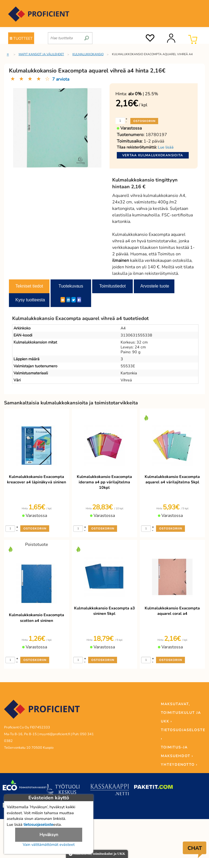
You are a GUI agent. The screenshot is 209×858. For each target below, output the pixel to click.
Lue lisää (166, 147)
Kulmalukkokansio (88, 54)
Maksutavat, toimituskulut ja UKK (97, 854)
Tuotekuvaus (70, 286)
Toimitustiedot (112, 286)
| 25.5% (143, 94)
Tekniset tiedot (29, 286)
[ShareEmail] (63, 299)
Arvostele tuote (154, 286)
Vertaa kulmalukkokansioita (152, 155)
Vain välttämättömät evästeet (49, 844)
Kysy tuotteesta (30, 300)
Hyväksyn (48, 835)
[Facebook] (79, 299)
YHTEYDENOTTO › (179, 764)
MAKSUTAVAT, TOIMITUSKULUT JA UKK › (181, 713)
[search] (86, 36)
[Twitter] (73, 299)
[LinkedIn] (68, 299)
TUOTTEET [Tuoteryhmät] (21, 38)
